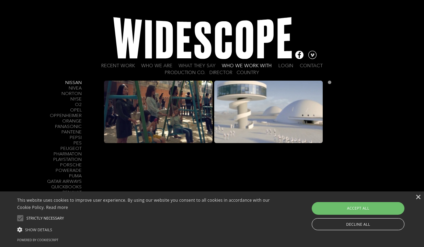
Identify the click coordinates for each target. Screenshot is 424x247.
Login (285, 65)
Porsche (71, 165)
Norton (71, 94)
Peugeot (71, 148)
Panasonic (68, 127)
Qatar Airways (64, 181)
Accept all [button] (358, 208)
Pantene (71, 132)
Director (220, 72)
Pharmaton (68, 154)
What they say (197, 65)
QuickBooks (66, 187)
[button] (144, 229)
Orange (72, 121)
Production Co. (185, 72)
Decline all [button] (358, 224)
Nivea (75, 88)
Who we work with (247, 65)
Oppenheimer (66, 116)
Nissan (73, 83)
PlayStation (67, 159)
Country (248, 72)
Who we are (156, 65)
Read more (57, 207)
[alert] (212, 219)
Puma (75, 176)
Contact (311, 65)
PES (77, 143)
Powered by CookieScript (37, 240)
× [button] (418, 197)
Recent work (118, 65)
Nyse (76, 99)
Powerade (69, 170)
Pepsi (76, 138)
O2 (78, 105)
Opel (76, 110)
